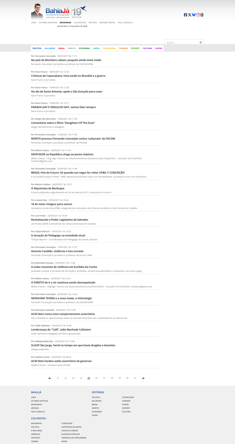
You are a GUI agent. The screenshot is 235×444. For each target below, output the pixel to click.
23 (73, 373)
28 (112, 373)
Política (37, 48)
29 (119, 373)
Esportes (153, 408)
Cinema (152, 411)
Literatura (184, 393)
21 (58, 373)
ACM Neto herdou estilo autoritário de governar (61, 356)
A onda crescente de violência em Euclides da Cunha (64, 262)
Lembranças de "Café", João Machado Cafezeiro (61, 325)
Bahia (61, 48)
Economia (84, 48)
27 (104, 373)
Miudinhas (65, 22)
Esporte (135, 48)
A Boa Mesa (154, 400)
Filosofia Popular (188, 404)
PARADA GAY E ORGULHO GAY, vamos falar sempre (63, 103)
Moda (181, 411)
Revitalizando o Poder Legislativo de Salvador (59, 215)
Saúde (96, 48)
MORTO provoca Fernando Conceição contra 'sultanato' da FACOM (73, 134)
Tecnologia (109, 48)
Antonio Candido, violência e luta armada (57, 247)
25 (89, 373)
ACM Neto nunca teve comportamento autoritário (63, 309)
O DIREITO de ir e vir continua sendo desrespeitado (63, 278)
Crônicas (153, 404)
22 (65, 373)
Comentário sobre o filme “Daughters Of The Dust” (63, 118)
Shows (158, 48)
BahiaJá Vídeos (107, 22)
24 (81, 373)
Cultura (147, 48)
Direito (72, 48)
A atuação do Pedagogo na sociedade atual (58, 231)
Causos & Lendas (187, 400)
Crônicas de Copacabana (191, 408)
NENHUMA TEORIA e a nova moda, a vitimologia (61, 294)
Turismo (123, 48)
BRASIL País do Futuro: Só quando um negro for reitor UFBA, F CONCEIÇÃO (78, 168)
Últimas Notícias (48, 22)
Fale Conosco (125, 22)
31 (135, 373)
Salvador (50, 48)
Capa (33, 22)
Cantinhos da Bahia (189, 397)
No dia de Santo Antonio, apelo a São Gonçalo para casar (67, 87)
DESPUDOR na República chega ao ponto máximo (62, 150)
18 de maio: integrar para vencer (51, 199)
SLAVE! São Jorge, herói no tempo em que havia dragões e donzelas (73, 341)
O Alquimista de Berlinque (47, 184)
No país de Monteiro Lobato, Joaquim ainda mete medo (66, 56)
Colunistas (80, 22)
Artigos (93, 22)
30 (127, 373)
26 (96, 373)
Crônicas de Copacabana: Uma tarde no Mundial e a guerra (68, 71)
